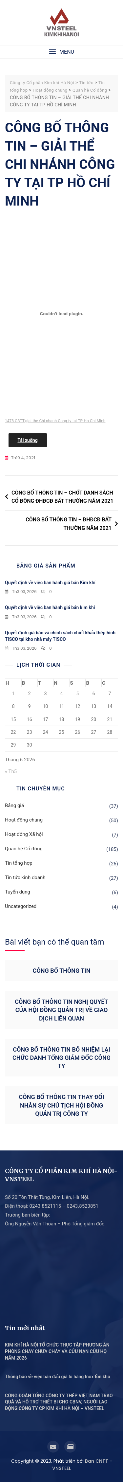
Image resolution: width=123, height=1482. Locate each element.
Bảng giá (14, 805)
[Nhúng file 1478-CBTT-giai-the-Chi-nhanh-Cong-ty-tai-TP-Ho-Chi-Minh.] (61, 313)
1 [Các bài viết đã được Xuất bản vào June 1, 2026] (13, 693)
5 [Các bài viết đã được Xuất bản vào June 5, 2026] (77, 693)
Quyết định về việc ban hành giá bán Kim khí (50, 582)
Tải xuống (28, 440)
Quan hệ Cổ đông (24, 849)
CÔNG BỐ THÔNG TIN (62, 970)
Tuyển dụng (17, 892)
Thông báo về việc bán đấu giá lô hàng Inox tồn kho (57, 1376)
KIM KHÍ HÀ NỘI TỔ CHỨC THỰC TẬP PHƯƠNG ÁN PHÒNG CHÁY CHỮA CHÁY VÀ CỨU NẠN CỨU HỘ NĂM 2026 (57, 1351)
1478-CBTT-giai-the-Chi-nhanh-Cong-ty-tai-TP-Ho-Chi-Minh (55, 421)
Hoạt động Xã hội (24, 834)
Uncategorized (20, 906)
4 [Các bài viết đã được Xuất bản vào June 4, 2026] (61, 693)
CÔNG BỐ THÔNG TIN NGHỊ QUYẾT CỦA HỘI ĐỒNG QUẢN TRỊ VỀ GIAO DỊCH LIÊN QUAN (61, 1009)
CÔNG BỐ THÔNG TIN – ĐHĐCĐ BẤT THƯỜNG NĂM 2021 (69, 523)
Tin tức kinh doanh (25, 877)
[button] (61, 52)
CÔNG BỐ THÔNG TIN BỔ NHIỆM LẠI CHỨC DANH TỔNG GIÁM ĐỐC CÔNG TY (61, 1057)
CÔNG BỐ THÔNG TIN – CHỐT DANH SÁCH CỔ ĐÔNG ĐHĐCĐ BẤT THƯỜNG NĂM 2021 (62, 497)
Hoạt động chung (24, 820)
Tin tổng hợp (18, 863)
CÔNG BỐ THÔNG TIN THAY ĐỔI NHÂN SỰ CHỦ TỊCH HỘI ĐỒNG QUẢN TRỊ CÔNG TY (61, 1105)
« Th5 (11, 771)
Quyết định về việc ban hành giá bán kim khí (50, 607)
